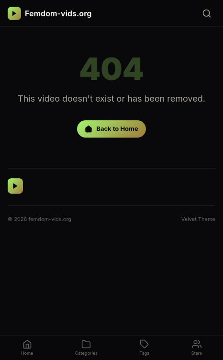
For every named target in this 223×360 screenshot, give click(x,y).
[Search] (206, 13)
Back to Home (111, 129)
